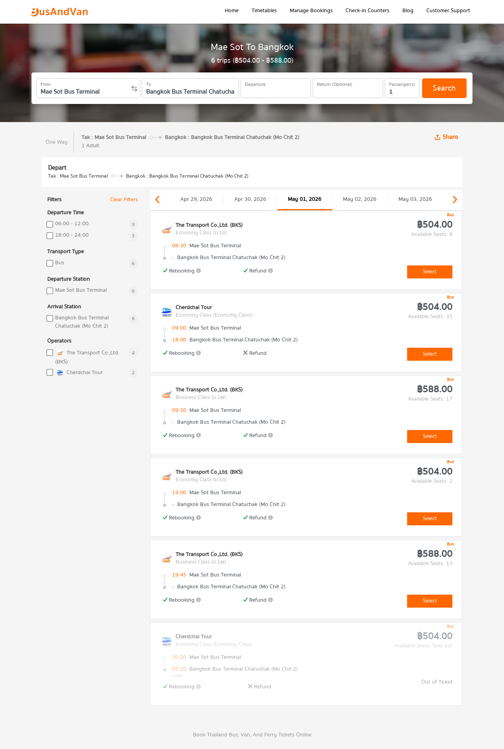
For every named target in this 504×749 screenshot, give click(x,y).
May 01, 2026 (304, 199)
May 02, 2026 (359, 199)
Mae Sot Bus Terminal (81, 290)
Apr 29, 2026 (196, 199)
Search (444, 88)
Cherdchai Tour (79, 373)
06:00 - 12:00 (72, 224)
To (148, 83)
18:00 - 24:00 (72, 235)
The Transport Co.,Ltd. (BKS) (87, 357)
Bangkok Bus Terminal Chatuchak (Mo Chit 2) (82, 322)
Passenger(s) (402, 83)
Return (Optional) (334, 83)
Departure (255, 83)
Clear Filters (124, 200)
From (46, 83)
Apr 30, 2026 (250, 199)
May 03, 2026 (415, 199)
